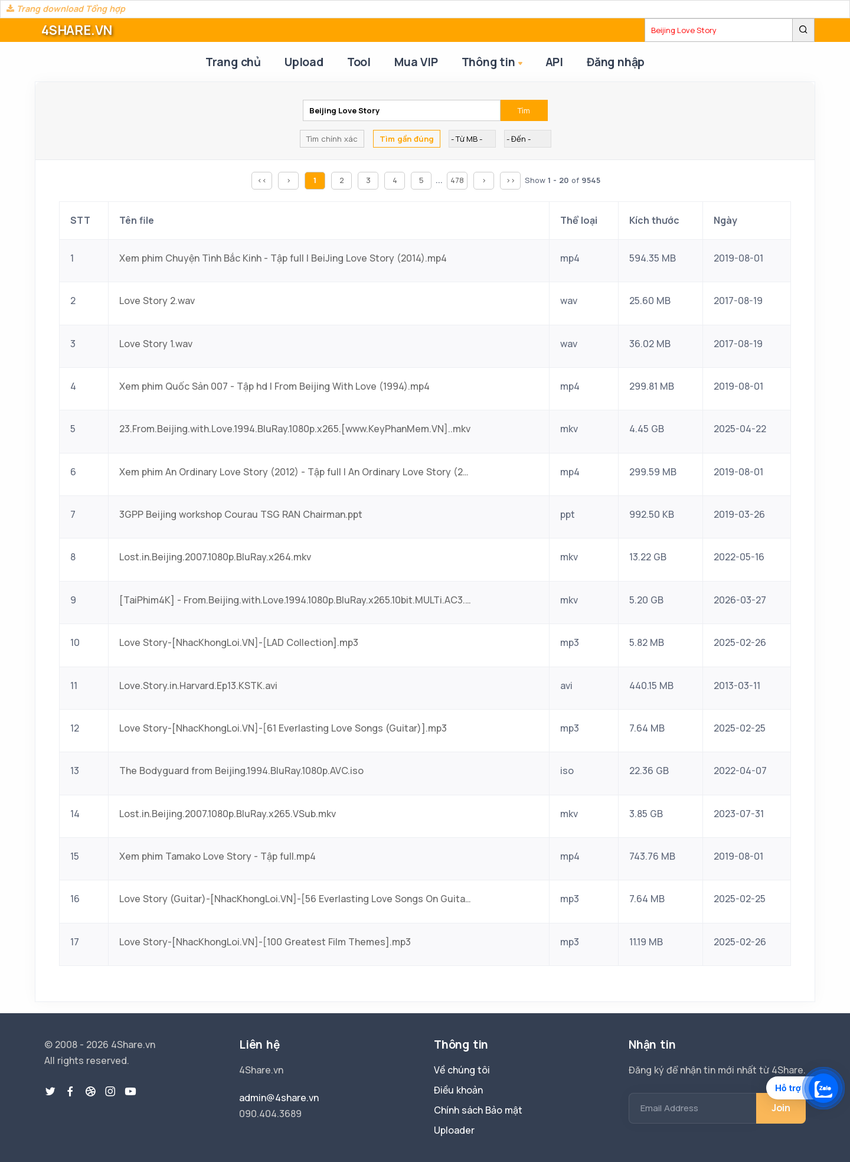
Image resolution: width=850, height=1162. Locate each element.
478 (457, 180)
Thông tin (493, 62)
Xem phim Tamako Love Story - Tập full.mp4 (217, 856)
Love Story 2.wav (157, 300)
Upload (304, 62)
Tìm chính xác (332, 138)
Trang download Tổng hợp (65, 8)
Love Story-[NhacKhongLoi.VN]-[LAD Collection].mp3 (238, 642)
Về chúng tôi (462, 1069)
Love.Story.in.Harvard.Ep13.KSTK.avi (198, 685)
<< (262, 180)
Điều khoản (458, 1089)
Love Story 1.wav (155, 343)
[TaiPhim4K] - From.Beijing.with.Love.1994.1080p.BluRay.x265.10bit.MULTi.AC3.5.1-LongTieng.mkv (296, 599)
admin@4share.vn (279, 1097)
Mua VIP (416, 62)
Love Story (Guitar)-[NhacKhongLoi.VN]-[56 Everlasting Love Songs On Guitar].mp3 (296, 898)
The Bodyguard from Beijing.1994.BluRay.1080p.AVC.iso (241, 770)
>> (510, 180)
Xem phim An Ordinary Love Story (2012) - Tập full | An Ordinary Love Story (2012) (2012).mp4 (296, 471)
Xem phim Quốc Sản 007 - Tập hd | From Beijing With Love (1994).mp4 (274, 386)
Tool (359, 62)
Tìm (524, 110)
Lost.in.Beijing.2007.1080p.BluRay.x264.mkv (215, 556)
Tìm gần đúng (407, 138)
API (554, 62)
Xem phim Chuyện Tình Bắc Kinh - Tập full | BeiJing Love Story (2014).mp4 (283, 258)
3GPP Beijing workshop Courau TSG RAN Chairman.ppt (240, 514)
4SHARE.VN (76, 30)
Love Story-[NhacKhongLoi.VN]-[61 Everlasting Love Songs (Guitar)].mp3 (283, 728)
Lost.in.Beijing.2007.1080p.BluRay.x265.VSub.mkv (227, 813)
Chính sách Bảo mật (478, 1110)
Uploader (454, 1130)
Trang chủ (233, 62)
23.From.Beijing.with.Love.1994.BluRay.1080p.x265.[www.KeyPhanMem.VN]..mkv (294, 428)
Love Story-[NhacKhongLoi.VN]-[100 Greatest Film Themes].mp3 (265, 941)
